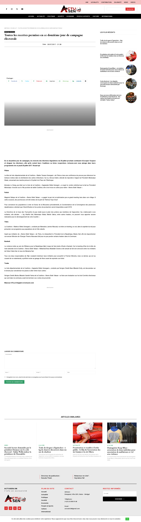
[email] (120, 493)
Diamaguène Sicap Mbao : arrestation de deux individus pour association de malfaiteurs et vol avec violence (112, 69)
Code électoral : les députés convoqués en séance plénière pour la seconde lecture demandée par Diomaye (112, 83)
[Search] (130, 9)
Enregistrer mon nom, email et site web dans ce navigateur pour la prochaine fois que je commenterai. (34, 377)
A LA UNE (41, 445)
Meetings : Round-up (10, 28)
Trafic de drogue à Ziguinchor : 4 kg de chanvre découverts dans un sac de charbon (111, 42)
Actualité (76, 445)
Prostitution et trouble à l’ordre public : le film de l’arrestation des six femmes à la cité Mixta (112, 56)
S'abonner (119, 499)
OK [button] (127, 519)
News (6, 445)
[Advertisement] (50, 61)
